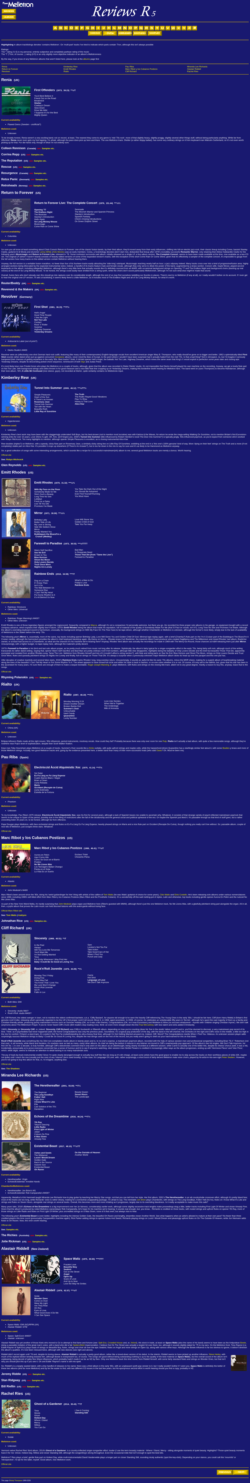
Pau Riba (129, 66)
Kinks (91, 748)
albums (86, 59)
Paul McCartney (146, 1025)
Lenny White (45, 252)
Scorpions (59, 357)
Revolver (6, 71)
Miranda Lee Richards (197, 66)
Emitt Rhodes (70, 69)
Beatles (225, 748)
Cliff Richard (131, 71)
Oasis (159, 750)
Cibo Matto (165, 894)
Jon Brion (141, 1200)
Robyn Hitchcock (14, 459)
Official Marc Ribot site (11, 911)
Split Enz (102, 1342)
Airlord (134, 1342)
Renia (4, 66)
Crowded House (115, 1342)
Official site (6, 455)
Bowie (243, 1342)
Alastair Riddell (194, 69)
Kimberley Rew (70, 66)
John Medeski (65, 904)
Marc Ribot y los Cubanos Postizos (141, 69)
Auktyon (22, 915)
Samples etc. (48, 148)
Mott (83, 1345)
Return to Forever (10, 69)
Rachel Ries (192, 71)
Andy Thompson (16, 1480)
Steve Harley (214, 1354)
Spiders (76, 1345)
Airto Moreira (58, 252)
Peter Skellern (228, 1057)
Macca (94, 625)
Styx (83, 362)
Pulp (164, 741)
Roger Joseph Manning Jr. (100, 665)
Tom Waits (108, 894)
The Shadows (13, 1068)
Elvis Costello (180, 894)
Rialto (66, 71)
